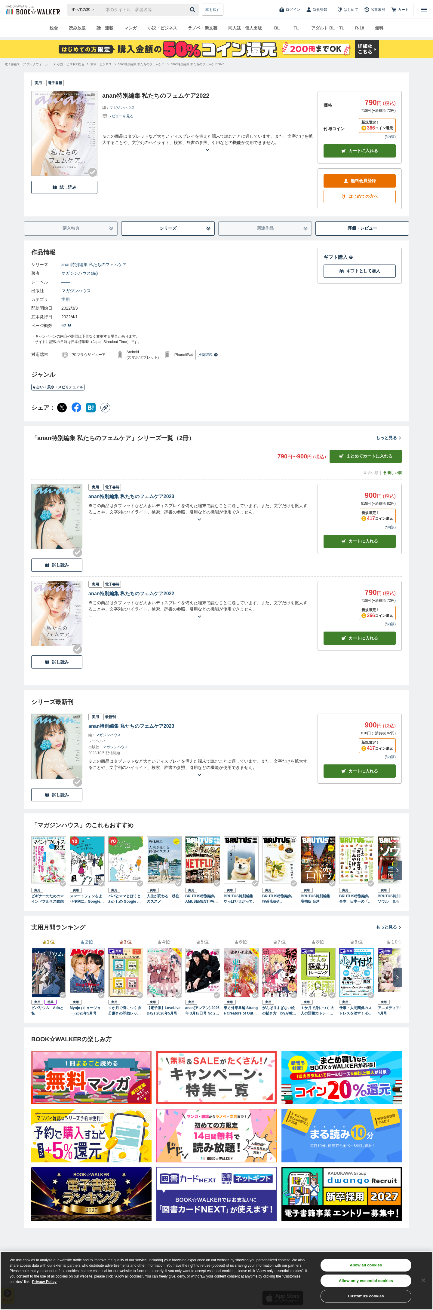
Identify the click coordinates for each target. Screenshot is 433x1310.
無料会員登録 (359, 180)
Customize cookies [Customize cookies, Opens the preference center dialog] (366, 1296)
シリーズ (185, 228)
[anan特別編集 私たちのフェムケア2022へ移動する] (197, 64)
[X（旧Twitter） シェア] (62, 407)
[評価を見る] (118, 116)
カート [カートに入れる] (359, 541)
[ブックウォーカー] (32, 10)
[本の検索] (84, 9)
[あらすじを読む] (207, 142)
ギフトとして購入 (359, 271)
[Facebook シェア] (76, 407)
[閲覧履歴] (374, 10)
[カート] (400, 10)
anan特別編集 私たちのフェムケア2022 (131, 593)
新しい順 (392, 472)
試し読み (64, 187)
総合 (54, 28)
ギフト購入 (338, 257)
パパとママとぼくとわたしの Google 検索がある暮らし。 (124, 899)
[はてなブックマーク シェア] (90, 407)
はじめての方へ (359, 196)
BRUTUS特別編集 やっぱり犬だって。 (240, 899)
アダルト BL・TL (327, 28)
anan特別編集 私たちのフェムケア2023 (131, 496)
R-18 (359, 28)
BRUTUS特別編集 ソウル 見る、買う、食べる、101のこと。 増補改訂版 (394, 899)
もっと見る (389, 437)
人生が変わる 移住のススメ (163, 899)
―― (65, 282)
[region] (216, 1280)
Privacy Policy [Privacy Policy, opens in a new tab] (44, 1282)
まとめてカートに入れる (365, 456)
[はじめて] (347, 10)
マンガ (130, 28)
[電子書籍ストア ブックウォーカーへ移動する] (28, 64)
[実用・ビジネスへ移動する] (101, 64)
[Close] (423, 1280)
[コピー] (105, 407)
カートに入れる (359, 150)
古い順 (370, 472)
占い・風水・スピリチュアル (57, 387)
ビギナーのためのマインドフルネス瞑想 (47, 899)
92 (66, 325)
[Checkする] (92, 172)
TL (296, 28)
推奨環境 (208, 355)
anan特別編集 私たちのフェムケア (94, 264)
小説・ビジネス (162, 28)
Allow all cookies (366, 1265)
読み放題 (77, 28)
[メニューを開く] (424, 9)
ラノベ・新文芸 (202, 28)
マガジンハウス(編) (79, 273)
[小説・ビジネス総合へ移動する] (70, 64)
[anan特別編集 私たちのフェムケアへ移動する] (141, 64)
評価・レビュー (362, 228)
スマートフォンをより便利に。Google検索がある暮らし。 (87, 899)
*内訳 (390, 137)
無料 (379, 28)
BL (277, 28)
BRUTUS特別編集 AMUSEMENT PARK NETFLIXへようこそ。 (202, 899)
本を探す (212, 10)
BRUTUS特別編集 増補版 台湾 (317, 899)
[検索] (193, 9)
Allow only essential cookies (366, 1280)
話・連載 (105, 28)
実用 (65, 299)
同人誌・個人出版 (245, 28)
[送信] (193, 9)
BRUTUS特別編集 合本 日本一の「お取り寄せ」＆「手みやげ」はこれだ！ (355, 899)
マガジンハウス (122, 108)
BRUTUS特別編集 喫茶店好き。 (278, 899)
